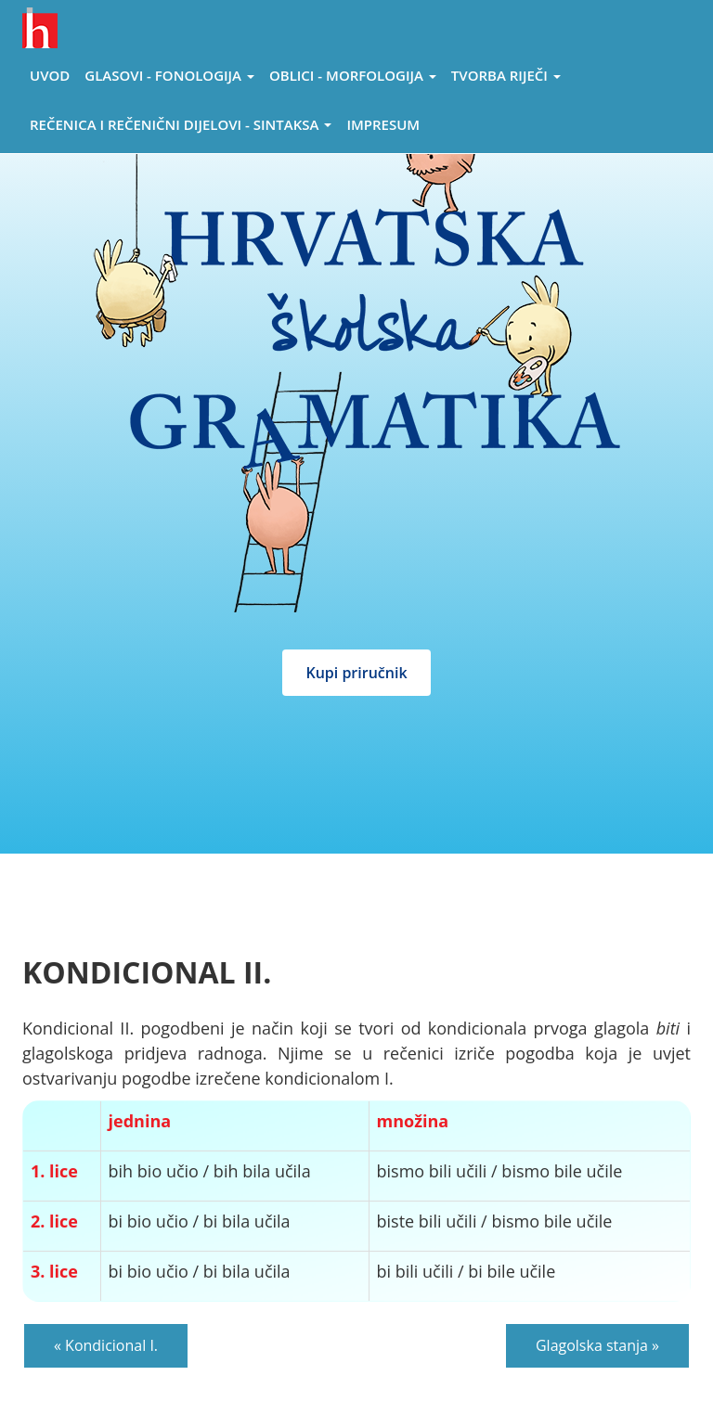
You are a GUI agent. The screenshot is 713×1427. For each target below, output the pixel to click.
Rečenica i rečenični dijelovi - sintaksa (180, 124)
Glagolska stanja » (597, 1345)
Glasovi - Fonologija (169, 75)
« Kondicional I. (106, 1345)
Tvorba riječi (506, 75)
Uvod (50, 75)
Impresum (383, 124)
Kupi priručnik (356, 672)
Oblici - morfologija (352, 75)
